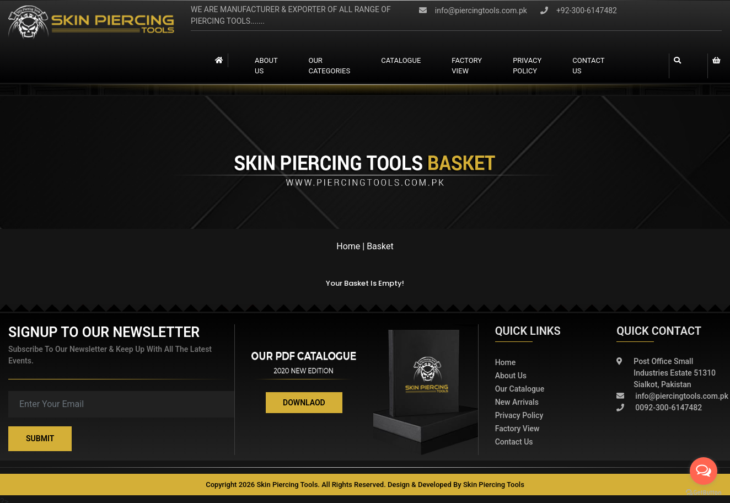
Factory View (517, 428)
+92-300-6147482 (578, 10)
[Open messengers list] (703, 471)
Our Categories (329, 66)
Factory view (467, 66)
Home (348, 246)
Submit (40, 438)
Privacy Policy (527, 66)
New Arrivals (517, 402)
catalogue (401, 60)
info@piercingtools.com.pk (473, 10)
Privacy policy (519, 415)
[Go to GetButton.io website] (703, 492)
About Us (266, 66)
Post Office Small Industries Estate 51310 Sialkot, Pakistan (666, 373)
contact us (588, 66)
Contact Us (514, 441)
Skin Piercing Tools (493, 484)
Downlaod (304, 402)
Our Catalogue (520, 388)
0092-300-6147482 (659, 408)
